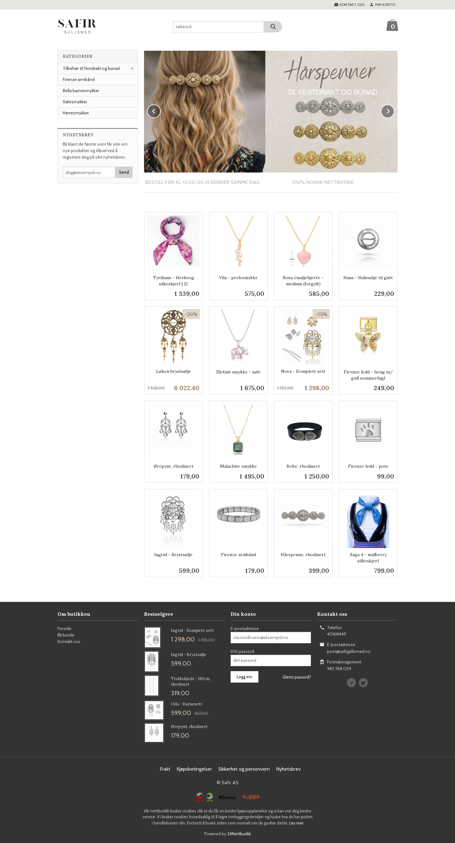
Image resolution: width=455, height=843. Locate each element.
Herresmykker (76, 113)
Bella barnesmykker (81, 90)
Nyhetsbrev (288, 769)
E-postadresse (245, 628)
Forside (64, 628)
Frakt (165, 769)
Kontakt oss (68, 641)
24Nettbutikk (239, 833)
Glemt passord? (297, 676)
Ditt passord (242, 651)
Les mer (296, 822)
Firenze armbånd (79, 79)
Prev (160, 110)
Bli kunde (65, 634)
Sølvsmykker (75, 101)
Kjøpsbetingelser (194, 769)
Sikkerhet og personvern (244, 769)
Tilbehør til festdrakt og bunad (91, 68)
